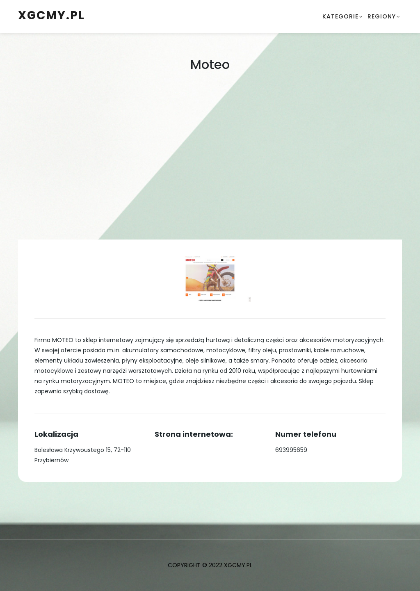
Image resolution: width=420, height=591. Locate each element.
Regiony (382, 16)
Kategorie (340, 16)
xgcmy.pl (51, 15)
